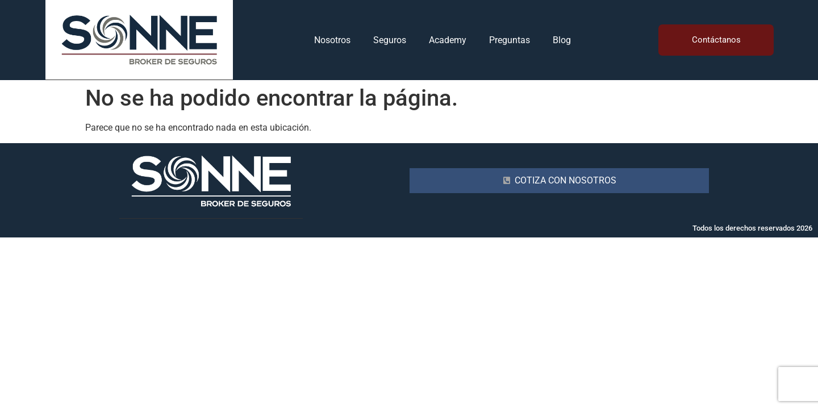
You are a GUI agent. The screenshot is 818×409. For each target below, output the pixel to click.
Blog (562, 40)
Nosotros (332, 40)
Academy (447, 40)
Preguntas (509, 40)
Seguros (389, 40)
